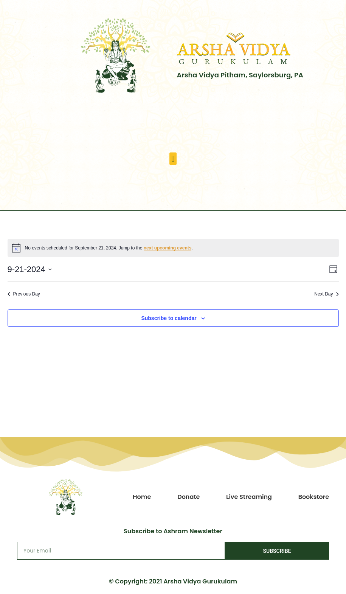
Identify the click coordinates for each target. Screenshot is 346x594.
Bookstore (313, 496)
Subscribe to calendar (168, 318)
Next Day (326, 294)
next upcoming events (168, 248)
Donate (188, 496)
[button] (173, 158)
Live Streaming (249, 496)
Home (142, 496)
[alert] (173, 248)
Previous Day (24, 294)
